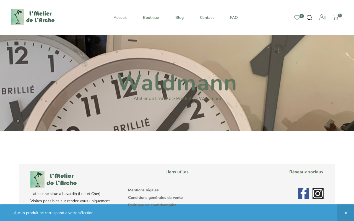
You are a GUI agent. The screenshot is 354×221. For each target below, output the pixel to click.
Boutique (151, 17)
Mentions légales (143, 190)
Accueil (120, 17)
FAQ (234, 17)
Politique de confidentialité (152, 205)
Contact (207, 17)
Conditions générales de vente (155, 197)
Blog (179, 17)
